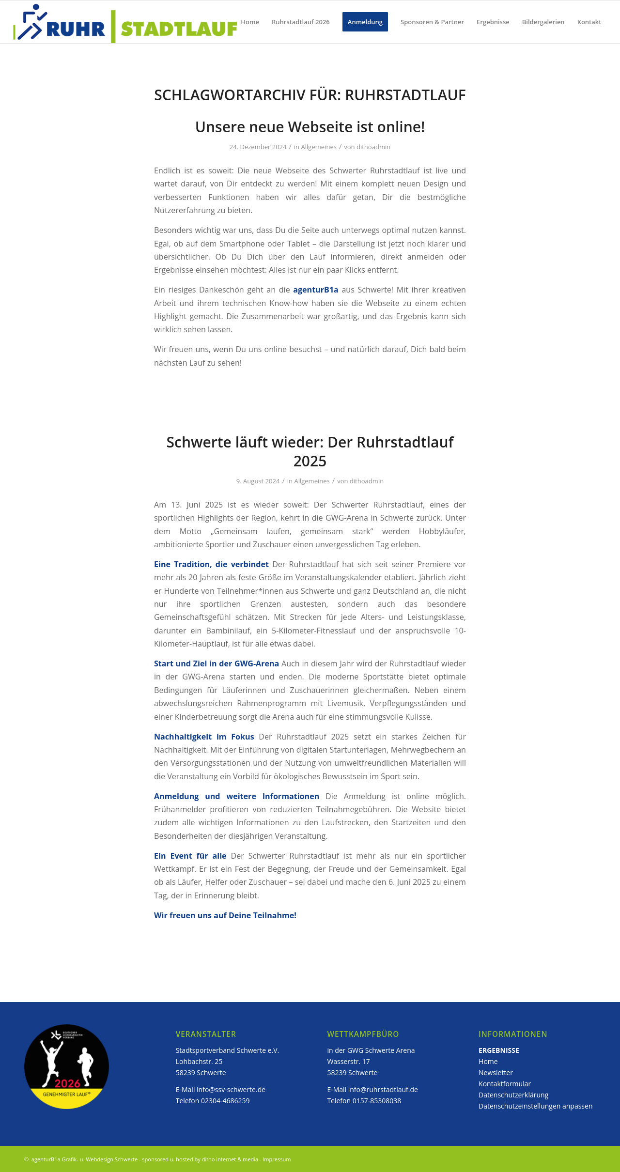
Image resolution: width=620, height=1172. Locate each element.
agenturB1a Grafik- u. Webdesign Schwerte (84, 1159)
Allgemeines (319, 146)
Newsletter (497, 1072)
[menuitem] (249, 21)
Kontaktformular (505, 1083)
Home (488, 1061)
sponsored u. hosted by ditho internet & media (200, 1159)
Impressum (277, 1159)
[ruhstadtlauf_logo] (126, 21)
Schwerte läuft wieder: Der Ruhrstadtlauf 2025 (310, 451)
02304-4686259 (225, 1100)
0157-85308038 (377, 1100)
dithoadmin (373, 146)
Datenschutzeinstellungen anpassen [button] (535, 1105)
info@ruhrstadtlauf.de (383, 1089)
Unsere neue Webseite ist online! (310, 127)
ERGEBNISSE (499, 1050)
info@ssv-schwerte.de (231, 1089)
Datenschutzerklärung (513, 1094)
